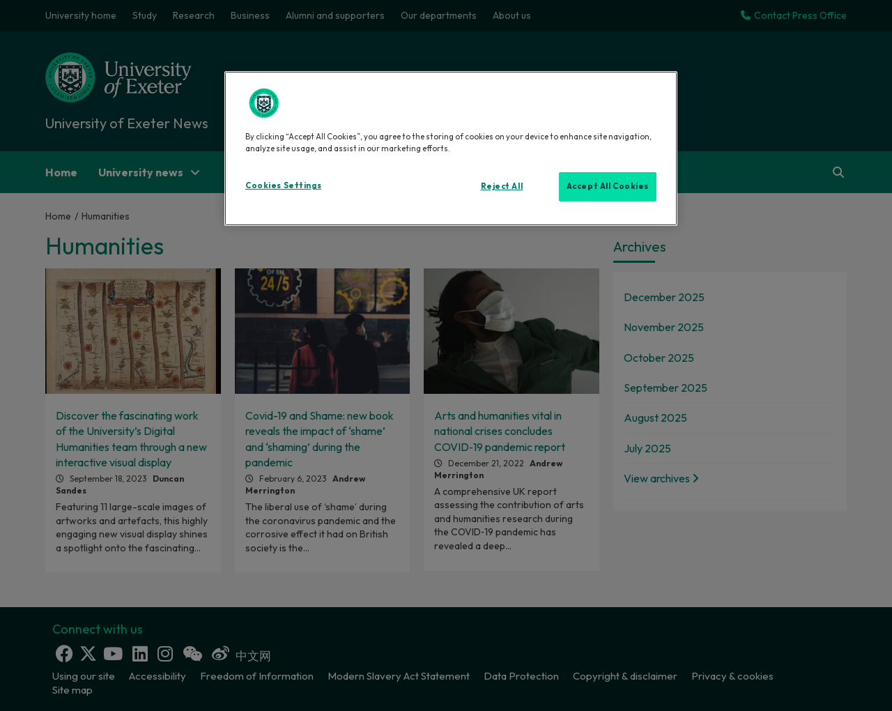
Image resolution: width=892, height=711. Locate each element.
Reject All (502, 186)
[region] (450, 148)
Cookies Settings (283, 185)
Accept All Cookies (608, 186)
